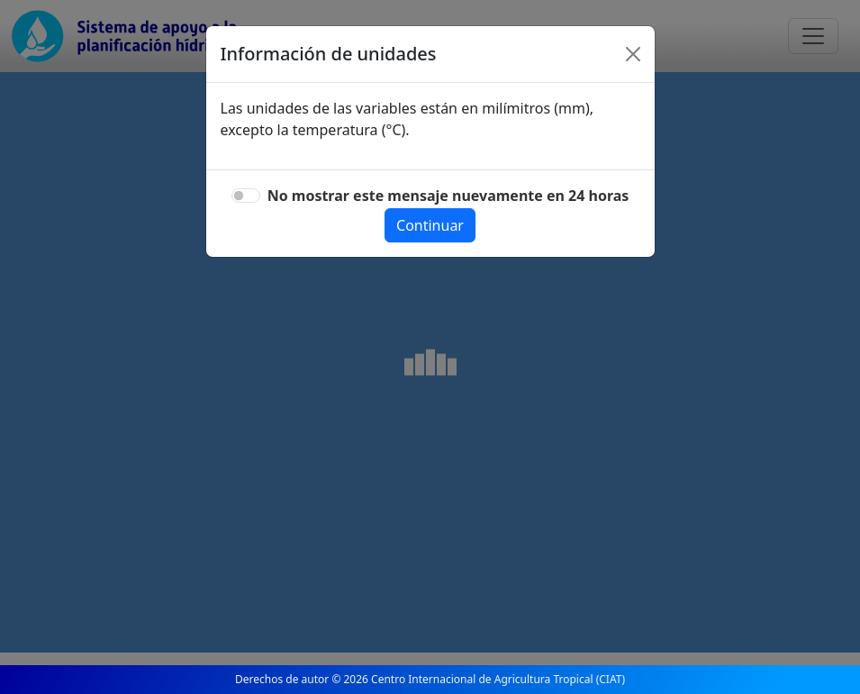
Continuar (430, 225)
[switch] (245, 195)
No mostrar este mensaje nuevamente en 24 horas (448, 195)
